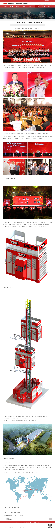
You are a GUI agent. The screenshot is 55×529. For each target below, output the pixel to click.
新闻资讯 (37, 6)
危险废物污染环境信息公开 (9, 519)
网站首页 (5, 6)
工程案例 (24, 6)
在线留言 (44, 0)
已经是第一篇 (7, 518)
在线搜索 (47, 0)
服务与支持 (30, 6)
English (51, 0)
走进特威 (11, 6)
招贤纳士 (43, 6)
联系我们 (49, 6)
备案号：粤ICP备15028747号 (17, 527)
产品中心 (17, 6)
